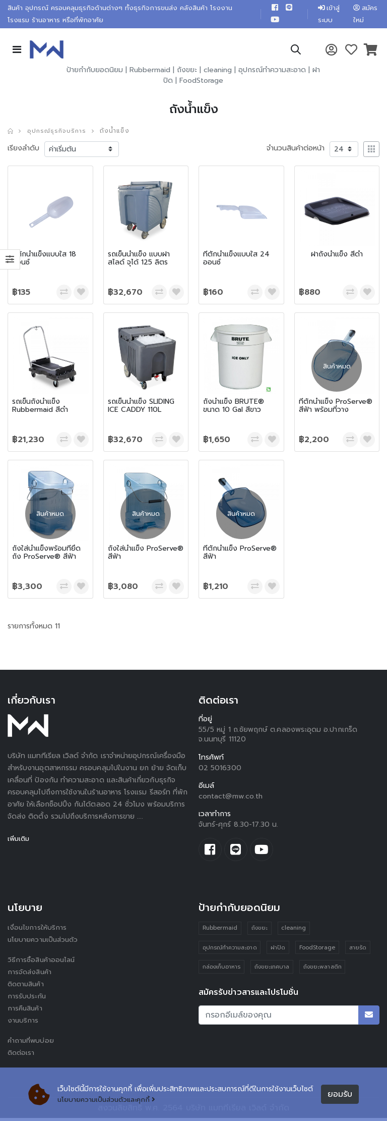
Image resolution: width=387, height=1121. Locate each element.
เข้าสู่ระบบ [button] (326, 15)
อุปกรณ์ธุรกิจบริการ (58, 132)
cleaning (218, 72)
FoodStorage (201, 82)
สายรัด (358, 950)
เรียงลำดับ (23, 150)
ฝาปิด (278, 950)
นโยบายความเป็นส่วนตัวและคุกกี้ (109, 1099)
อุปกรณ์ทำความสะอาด (272, 72)
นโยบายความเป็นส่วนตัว (44, 942)
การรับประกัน (27, 999)
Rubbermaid (150, 72)
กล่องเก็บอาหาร (222, 970)
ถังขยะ (187, 72)
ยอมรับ (340, 1094)
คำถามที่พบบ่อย (32, 1043)
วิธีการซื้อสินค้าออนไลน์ (43, 962)
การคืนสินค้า (26, 1011)
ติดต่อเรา (22, 1055)
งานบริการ (23, 1023)
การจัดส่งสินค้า (31, 975)
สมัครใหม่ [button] (365, 15)
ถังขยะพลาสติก (323, 970)
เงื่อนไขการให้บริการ (37, 930)
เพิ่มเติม (19, 840)
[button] (295, 53)
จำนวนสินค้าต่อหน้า (296, 150)
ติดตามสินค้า (27, 987)
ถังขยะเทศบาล (272, 970)
